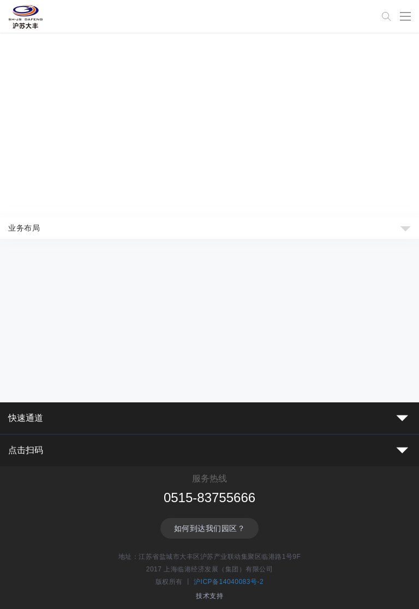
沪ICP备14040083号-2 (229, 582)
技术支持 (209, 596)
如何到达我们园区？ (210, 528)
